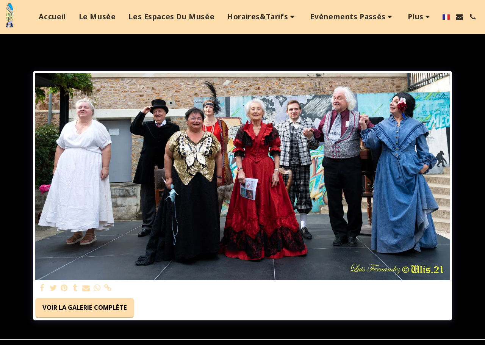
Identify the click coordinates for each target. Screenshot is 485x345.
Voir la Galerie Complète (84, 307)
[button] (262, 17)
